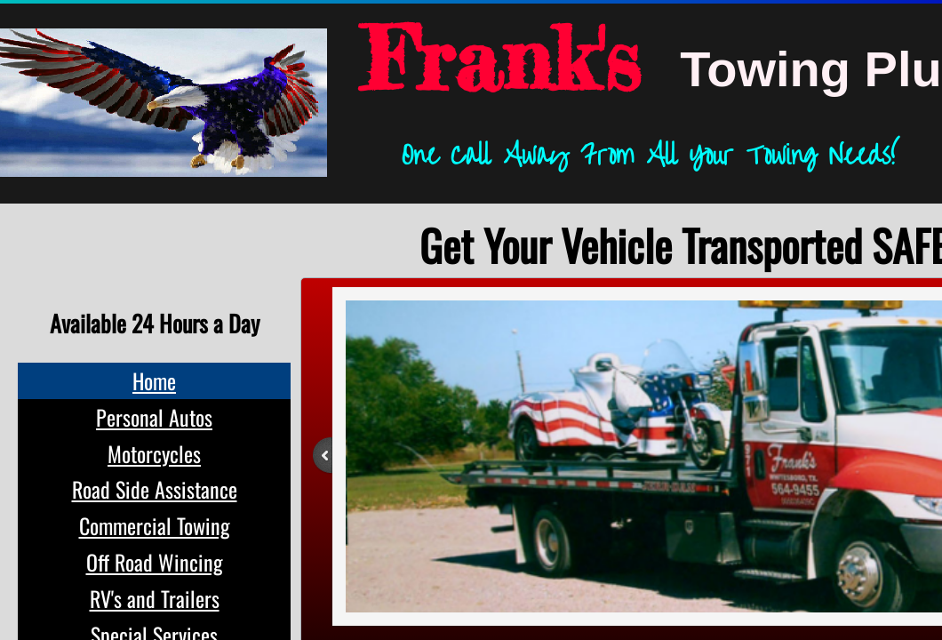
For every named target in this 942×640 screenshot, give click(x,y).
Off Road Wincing (154, 562)
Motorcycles (154, 453)
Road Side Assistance (154, 489)
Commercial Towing (154, 525)
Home (154, 380)
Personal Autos (154, 417)
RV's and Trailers (155, 598)
